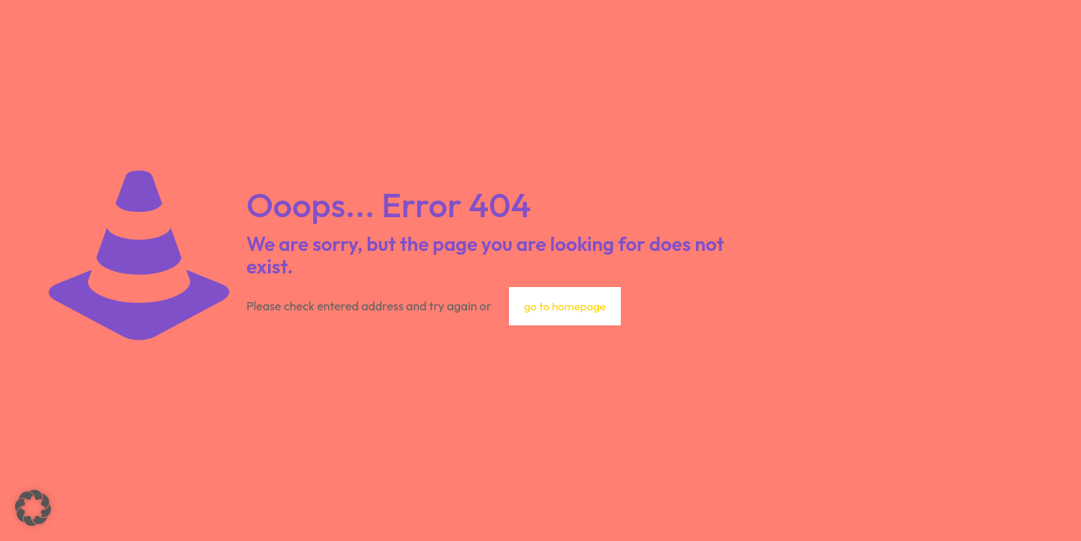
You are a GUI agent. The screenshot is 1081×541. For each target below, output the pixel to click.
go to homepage (565, 306)
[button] (33, 508)
